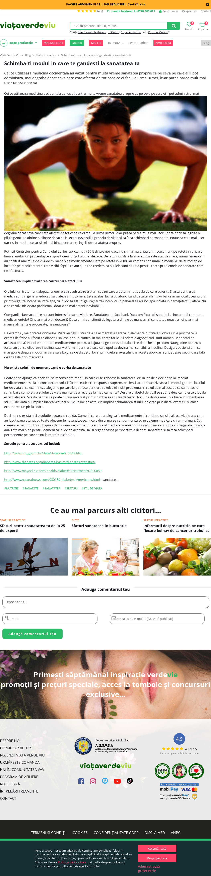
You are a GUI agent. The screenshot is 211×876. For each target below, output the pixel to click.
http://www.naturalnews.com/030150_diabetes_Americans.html (52, 479)
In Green (113, 32)
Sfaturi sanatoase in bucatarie (99, 525)
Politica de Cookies (72, 862)
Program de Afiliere (19, 778)
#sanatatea (51, 488)
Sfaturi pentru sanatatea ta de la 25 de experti (32, 528)
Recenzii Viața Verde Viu (22, 756)
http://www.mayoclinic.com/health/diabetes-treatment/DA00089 (52, 471)
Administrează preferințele (149, 868)
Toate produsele (18, 43)
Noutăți (77, 43)
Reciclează (10, 785)
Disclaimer (155, 834)
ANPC (175, 834)
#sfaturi (71, 488)
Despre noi (189, 11)
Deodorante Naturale (92, 32)
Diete (75, 520)
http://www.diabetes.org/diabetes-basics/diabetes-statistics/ (49, 462)
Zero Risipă (163, 43)
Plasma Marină (158, 32)
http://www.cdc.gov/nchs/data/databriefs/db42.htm (43, 453)
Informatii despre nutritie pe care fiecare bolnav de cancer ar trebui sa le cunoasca (176, 528)
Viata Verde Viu (10, 55)
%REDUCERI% (53, 43)
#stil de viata (92, 488)
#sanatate (31, 488)
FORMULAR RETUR (15, 749)
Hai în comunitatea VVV (22, 771)
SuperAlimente (131, 32)
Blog (206, 43)
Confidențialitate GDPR (116, 834)
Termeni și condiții (49, 834)
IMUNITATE (115, 43)
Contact (206, 11)
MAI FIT (96, 43)
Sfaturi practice (12, 520)
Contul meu (168, 11)
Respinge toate (157, 858)
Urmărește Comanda (20, 763)
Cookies (80, 834)
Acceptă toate (157, 848)
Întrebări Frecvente (19, 792)
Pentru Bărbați (138, 43)
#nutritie (11, 488)
